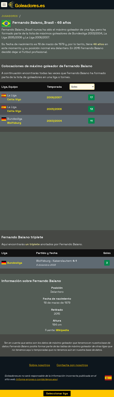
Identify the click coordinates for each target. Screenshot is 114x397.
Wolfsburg (14, 123)
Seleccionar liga (57, 393)
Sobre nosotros (39, 365)
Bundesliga (14, 263)
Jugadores (10, 16)
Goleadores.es (30, 5)
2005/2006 (54, 109)
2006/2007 (54, 97)
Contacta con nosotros (72, 365)
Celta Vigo (14, 99)
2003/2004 (54, 121)
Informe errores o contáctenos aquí (36, 379)
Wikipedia (62, 330)
